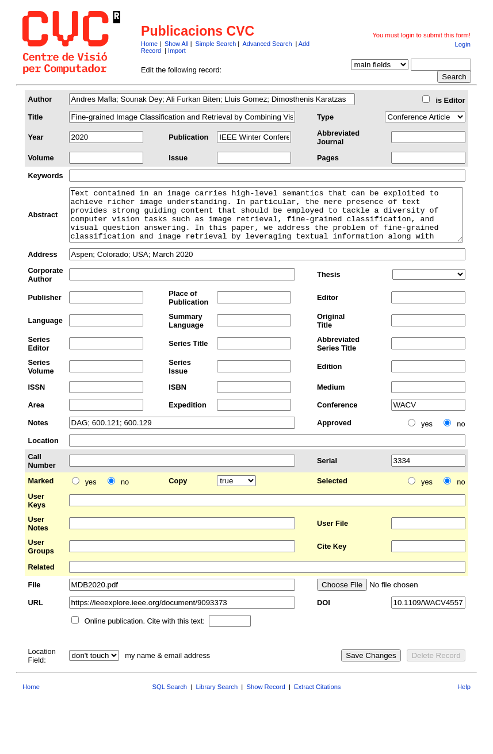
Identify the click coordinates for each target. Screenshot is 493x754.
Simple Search (216, 43)
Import (177, 50)
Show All (177, 43)
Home (149, 43)
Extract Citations (317, 697)
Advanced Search (267, 43)
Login (463, 44)
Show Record (266, 697)
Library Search (217, 697)
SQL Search (170, 697)
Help (464, 697)
